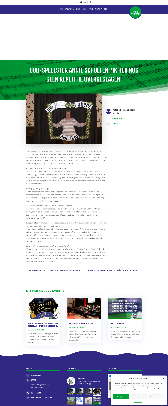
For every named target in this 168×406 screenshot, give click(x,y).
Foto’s (106, 9)
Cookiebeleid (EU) (86, 2)
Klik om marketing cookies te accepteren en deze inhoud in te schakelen (125, 340)
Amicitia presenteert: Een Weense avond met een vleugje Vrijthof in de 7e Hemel (43, 279)
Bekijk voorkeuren (156, 397)
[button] (164, 378)
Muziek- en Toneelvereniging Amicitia (124, 66)
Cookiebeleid (138, 402)
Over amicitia (69, 9)
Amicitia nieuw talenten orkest (81, 277)
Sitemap (79, 2)
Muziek (84, 9)
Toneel (91, 9)
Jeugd (78, 9)
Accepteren (121, 397)
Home (61, 9)
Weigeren (139, 397)
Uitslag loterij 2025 (117, 277)
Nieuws (97, 9)
